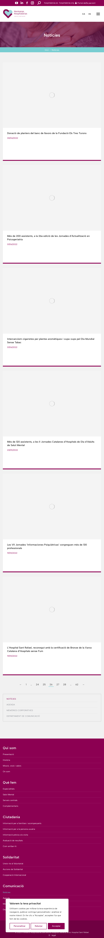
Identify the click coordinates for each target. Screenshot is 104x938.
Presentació (8, 754)
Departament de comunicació (23, 716)
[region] (37, 915)
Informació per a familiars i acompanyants (22, 823)
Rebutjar (39, 926)
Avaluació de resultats (13, 840)
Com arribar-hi (10, 846)
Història (6, 760)
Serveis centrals (10, 800)
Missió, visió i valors (12, 766)
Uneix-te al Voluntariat (13, 863)
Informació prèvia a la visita (15, 835)
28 (64, 684)
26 (51, 684)
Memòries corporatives (20, 710)
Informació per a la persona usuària (19, 829)
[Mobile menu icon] (98, 14)
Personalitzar (19, 926)
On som (6, 771)
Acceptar (56, 926)
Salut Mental (8, 794)
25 (44, 684)
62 (76, 684)
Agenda (11, 704)
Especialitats (9, 789)
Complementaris (10, 806)
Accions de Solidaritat (13, 869)
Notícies (11, 699)
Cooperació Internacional (14, 875)
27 (57, 684)
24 (37, 684)
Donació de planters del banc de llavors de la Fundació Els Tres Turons (46, 133)
